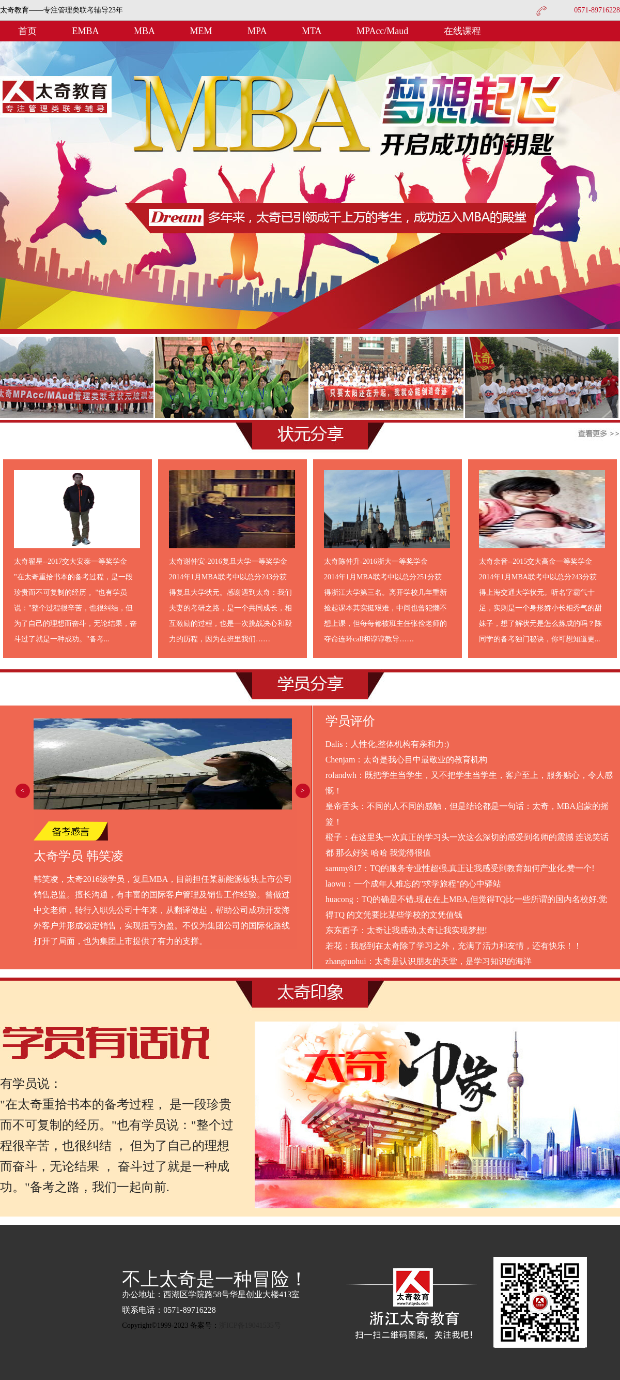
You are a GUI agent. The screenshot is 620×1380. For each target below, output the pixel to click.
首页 (27, 31)
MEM (202, 31)
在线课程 (462, 31)
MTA (312, 31)
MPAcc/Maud (384, 31)
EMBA (86, 31)
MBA (145, 31)
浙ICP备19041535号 (250, 1325)
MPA (258, 31)
